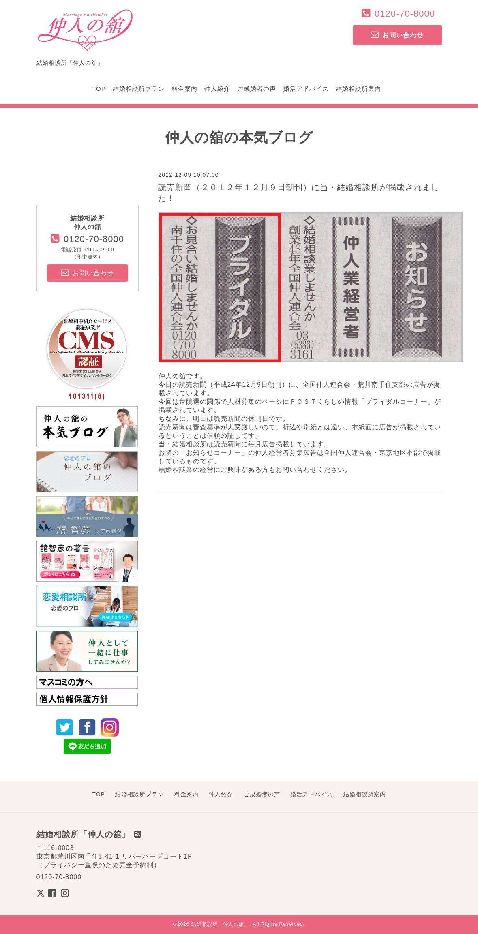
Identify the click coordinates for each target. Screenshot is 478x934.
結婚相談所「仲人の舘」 (220, 924)
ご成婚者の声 (256, 88)
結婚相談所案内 (358, 88)
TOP (99, 88)
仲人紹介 (217, 88)
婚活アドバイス (306, 88)
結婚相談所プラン (139, 88)
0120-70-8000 (405, 14)
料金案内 (184, 88)
